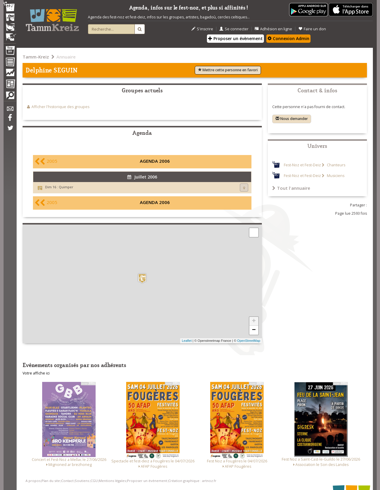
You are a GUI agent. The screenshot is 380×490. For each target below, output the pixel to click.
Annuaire (66, 57)
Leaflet (186, 340)
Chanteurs (335, 164)
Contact (67, 480)
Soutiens (82, 480)
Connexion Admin (288, 38)
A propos (33, 480)
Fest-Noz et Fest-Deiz (302, 164)
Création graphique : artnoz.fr (192, 480)
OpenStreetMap (248, 340)
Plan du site (51, 480)
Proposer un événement (147, 480)
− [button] (254, 330)
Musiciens (335, 175)
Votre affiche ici (36, 373)
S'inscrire (202, 28)
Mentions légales (112, 480)
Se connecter (233, 28)
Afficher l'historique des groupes (60, 106)
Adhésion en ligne (273, 28)
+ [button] (254, 321)
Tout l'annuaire (291, 188)
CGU (94, 480)
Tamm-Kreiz (36, 57)
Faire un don (312, 28)
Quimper (66, 187)
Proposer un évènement (235, 38)
